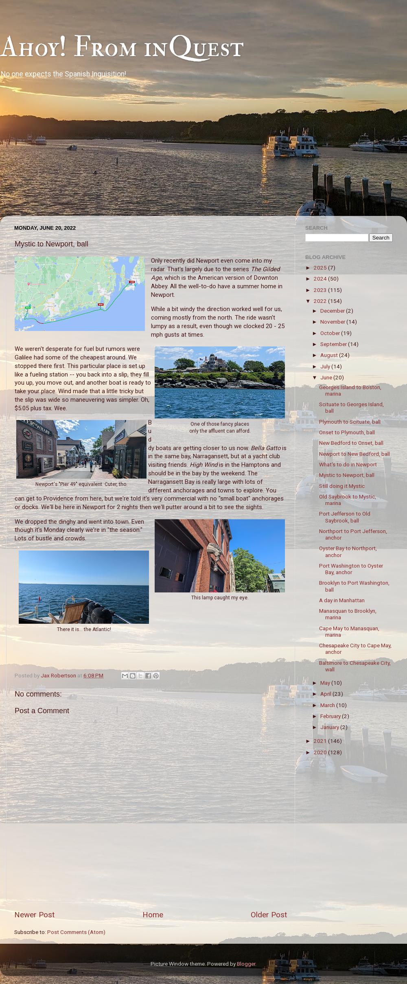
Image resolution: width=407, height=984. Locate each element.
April (326, 693)
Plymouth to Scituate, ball (350, 421)
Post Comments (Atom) (76, 932)
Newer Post (34, 914)
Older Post (269, 914)
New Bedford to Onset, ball (351, 443)
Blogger (246, 963)
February (331, 716)
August (329, 355)
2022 (321, 301)
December (333, 310)
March (328, 705)
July (325, 366)
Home (152, 914)
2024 (321, 278)
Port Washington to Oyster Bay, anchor (351, 568)
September (334, 344)
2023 (321, 290)
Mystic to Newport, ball (346, 475)
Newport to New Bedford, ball (354, 454)
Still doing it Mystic (342, 486)
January (330, 727)
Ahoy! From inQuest (122, 47)
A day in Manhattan (342, 600)
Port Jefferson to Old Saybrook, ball (344, 516)
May (325, 682)
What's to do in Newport (348, 464)
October (330, 333)
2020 (321, 752)
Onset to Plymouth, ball (347, 432)
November (333, 321)
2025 (321, 267)
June (326, 377)
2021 (321, 741)
